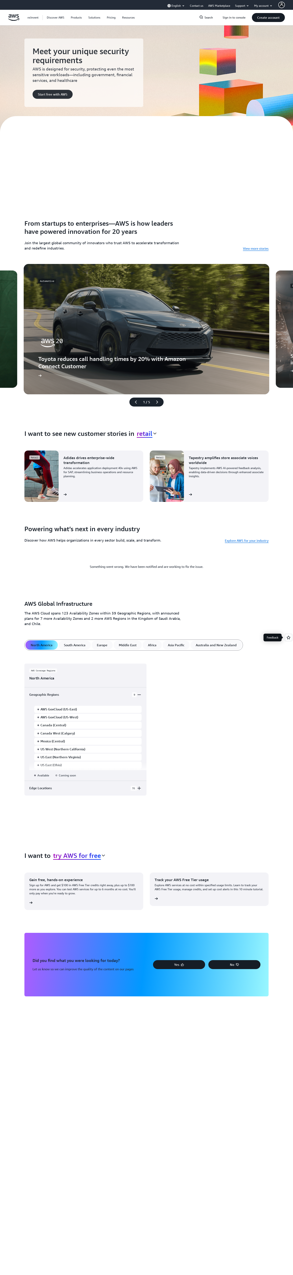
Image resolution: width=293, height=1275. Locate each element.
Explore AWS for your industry (247, 541)
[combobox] (146, 433)
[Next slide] (159, 402)
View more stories (256, 248)
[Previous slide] (134, 402)
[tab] (41, 645)
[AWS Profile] (281, 5)
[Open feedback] (288, 637)
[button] (56, 17)
